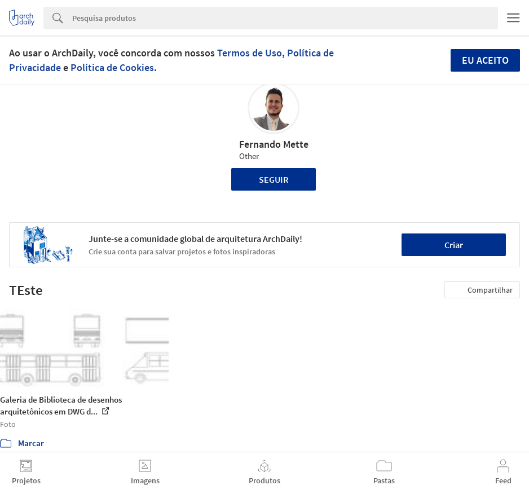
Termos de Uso (249, 52)
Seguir (274, 179)
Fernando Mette (273, 144)
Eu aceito (485, 60)
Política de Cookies (112, 67)
